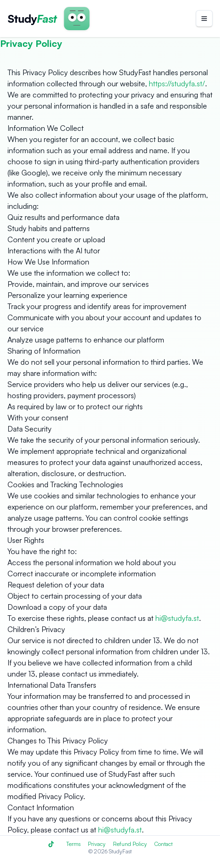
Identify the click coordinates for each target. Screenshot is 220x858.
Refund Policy (130, 843)
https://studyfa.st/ (177, 83)
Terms (73, 843)
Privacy (97, 843)
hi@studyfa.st (177, 618)
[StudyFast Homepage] (32, 18)
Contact (163, 843)
